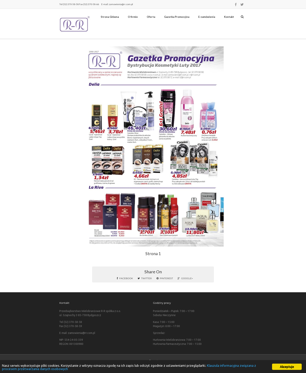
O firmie (133, 16)
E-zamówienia (206, 16)
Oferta (151, 16)
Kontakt (229, 16)
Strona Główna (110, 16)
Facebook (125, 278)
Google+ (185, 278)
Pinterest (165, 278)
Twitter (145, 278)
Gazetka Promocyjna (176, 16)
